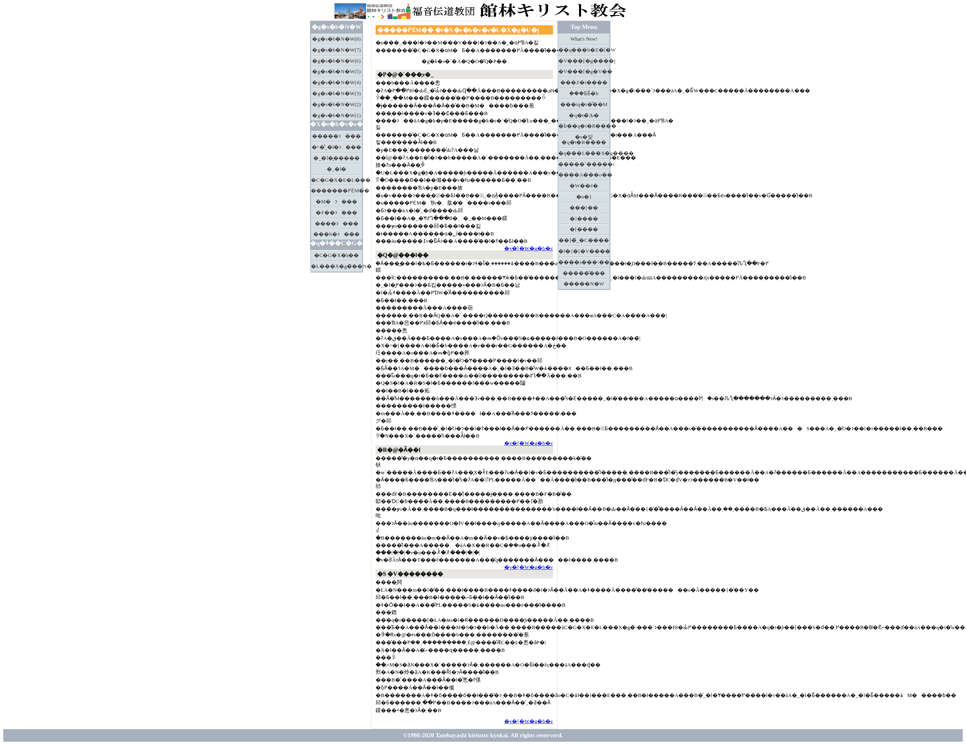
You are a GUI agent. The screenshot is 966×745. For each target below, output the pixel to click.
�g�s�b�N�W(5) (336, 71)
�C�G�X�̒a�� (336, 255)
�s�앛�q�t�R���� (584, 139)
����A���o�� (584, 175)
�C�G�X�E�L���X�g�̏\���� (337, 180)
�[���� (584, 229)
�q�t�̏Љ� (584, 115)
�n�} (584, 197)
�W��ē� (584, 186)
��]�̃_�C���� (584, 240)
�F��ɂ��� (336, 213)
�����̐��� (584, 273)
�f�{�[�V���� (584, 251)
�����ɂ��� (336, 136)
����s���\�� (584, 262)
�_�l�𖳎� (337, 169)
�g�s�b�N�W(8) (336, 39)
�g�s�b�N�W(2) (336, 104)
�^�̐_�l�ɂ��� (337, 147)
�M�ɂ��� (336, 202)
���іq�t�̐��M (584, 104)
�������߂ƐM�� (337, 191)
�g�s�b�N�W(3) (336, 93)
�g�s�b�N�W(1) (336, 115)
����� (584, 219)
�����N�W (584, 284)
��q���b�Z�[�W (584, 50)
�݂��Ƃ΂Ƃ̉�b (583, 93)
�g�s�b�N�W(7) (336, 50)
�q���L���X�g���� (584, 153)
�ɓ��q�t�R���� (584, 126)
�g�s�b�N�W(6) (336, 61)
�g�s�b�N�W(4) (336, 82)
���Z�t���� (583, 82)
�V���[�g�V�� (584, 71)
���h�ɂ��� (336, 234)
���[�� (584, 208)
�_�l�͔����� (336, 158)
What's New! (584, 39)
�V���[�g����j (584, 61)
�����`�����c (584, 164)
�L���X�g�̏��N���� (337, 266)
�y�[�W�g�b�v (528, 248)
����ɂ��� (336, 224)
